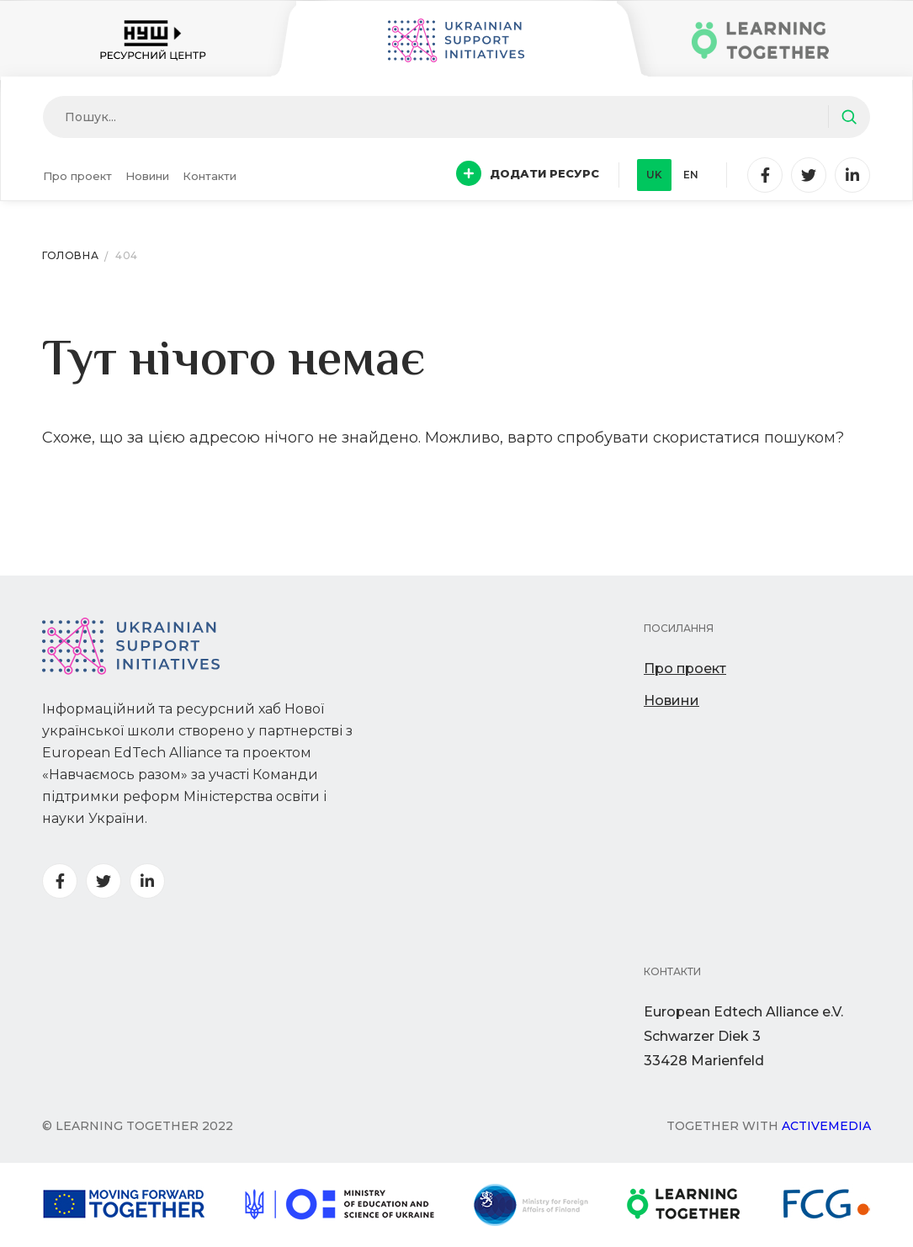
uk (654, 174)
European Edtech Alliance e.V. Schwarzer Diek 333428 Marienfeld (743, 1036)
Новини (147, 176)
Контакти (209, 176)
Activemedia (826, 1125)
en (690, 174)
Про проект (77, 176)
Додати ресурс (527, 173)
